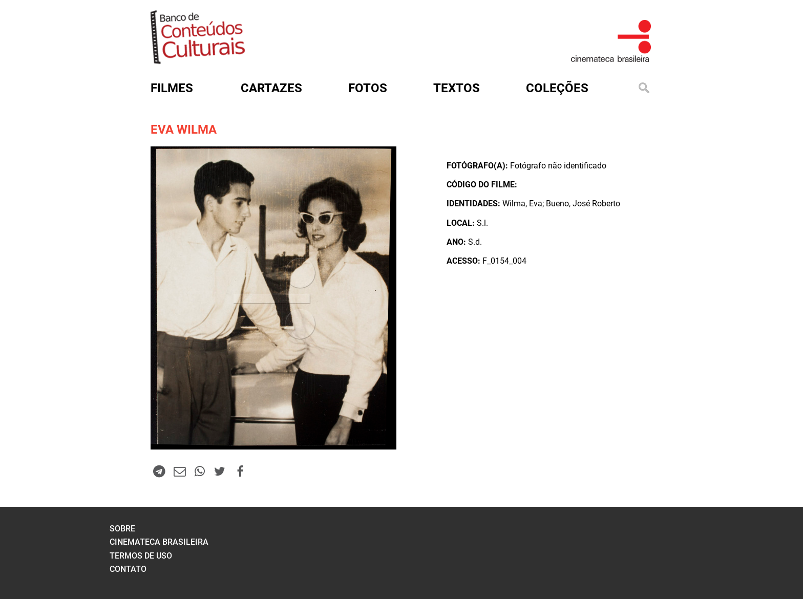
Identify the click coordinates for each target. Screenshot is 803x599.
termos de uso (141, 556)
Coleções (557, 88)
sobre (122, 528)
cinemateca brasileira (159, 542)
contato (128, 569)
